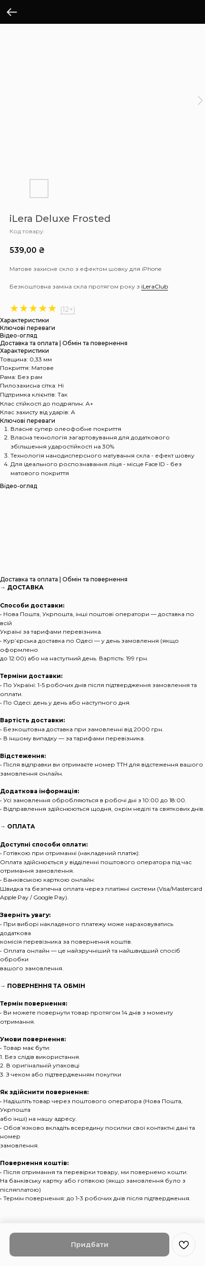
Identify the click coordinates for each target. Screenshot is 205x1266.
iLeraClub (154, 286)
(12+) (67, 309)
